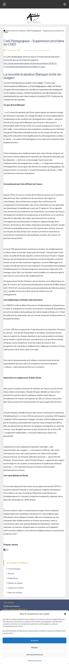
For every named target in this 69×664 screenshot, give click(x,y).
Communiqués (14, 569)
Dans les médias (43, 50)
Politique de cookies (34, 660)
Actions (11, 573)
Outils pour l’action (16, 588)
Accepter (35, 640)
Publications (13, 578)
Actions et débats (31, 50)
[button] (65, 614)
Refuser (34, 647)
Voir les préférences (34, 654)
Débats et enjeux (15, 583)
